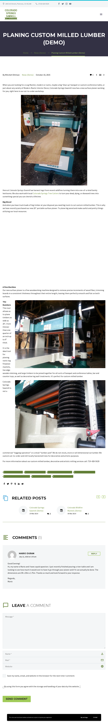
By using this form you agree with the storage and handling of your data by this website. (42, 686)
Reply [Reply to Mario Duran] (94, 554)
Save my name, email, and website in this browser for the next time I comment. (41, 675)
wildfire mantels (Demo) (63, 476)
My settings (84, 717)
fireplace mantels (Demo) (84, 472)
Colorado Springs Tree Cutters (46, 193)
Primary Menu (101, 14)
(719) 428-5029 (43, 4)
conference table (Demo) (35, 472)
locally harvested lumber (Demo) (17, 476)
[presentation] (19, 684)
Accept (95, 717)
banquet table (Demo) (13, 472)
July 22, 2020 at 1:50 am (27, 557)
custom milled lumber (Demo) (60, 472)
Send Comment (17, 698)
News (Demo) (27, 75)
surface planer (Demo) (41, 476)
